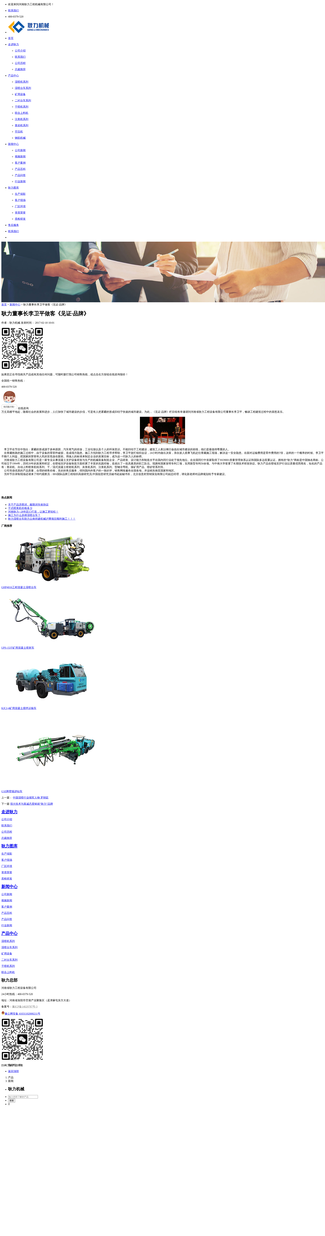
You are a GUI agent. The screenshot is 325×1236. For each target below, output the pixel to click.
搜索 (11, 1100)
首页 (10, 38)
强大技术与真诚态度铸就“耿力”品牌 (31, 803)
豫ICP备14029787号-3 (24, 1006)
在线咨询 (15, 408)
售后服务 (13, 225)
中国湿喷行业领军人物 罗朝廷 (31, 797)
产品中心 (13, 75)
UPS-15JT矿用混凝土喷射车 (17, 647)
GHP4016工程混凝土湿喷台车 (18, 587)
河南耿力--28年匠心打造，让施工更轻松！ (33, 511)
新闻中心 (13, 144)
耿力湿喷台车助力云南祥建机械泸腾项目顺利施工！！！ (42, 518)
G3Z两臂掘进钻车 (11, 791)
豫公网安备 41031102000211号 (20, 1013)
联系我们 (13, 231)
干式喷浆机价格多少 (20, 508)
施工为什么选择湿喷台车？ (24, 515)
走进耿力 (13, 44)
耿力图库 (13, 187)
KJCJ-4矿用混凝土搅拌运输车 (18, 708)
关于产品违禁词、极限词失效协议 (28, 504)
